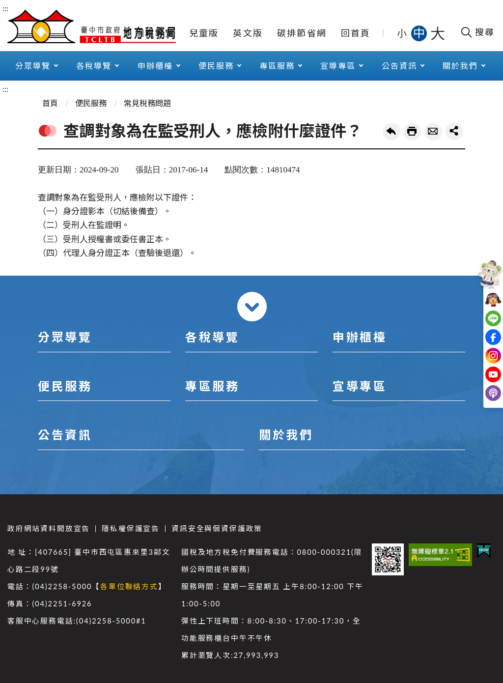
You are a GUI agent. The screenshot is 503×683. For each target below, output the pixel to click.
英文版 (248, 33)
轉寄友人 (433, 132)
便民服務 (216, 65)
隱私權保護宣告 (131, 528)
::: (5, 8)
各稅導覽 (94, 65)
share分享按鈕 (454, 131)
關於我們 (460, 65)
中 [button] (420, 33)
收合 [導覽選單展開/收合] (252, 306)
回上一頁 (391, 132)
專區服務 (277, 65)
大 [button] (437, 33)
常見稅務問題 (147, 103)
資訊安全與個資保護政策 (216, 528)
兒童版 (204, 33)
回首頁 (356, 33)
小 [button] (402, 33)
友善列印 (412, 132)
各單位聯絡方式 (129, 586)
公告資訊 (399, 65)
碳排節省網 (302, 33)
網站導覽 (155, 33)
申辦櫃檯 (155, 65)
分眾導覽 (33, 65)
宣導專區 (338, 65)
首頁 (50, 103)
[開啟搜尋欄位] (477, 32)
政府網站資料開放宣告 (48, 528)
